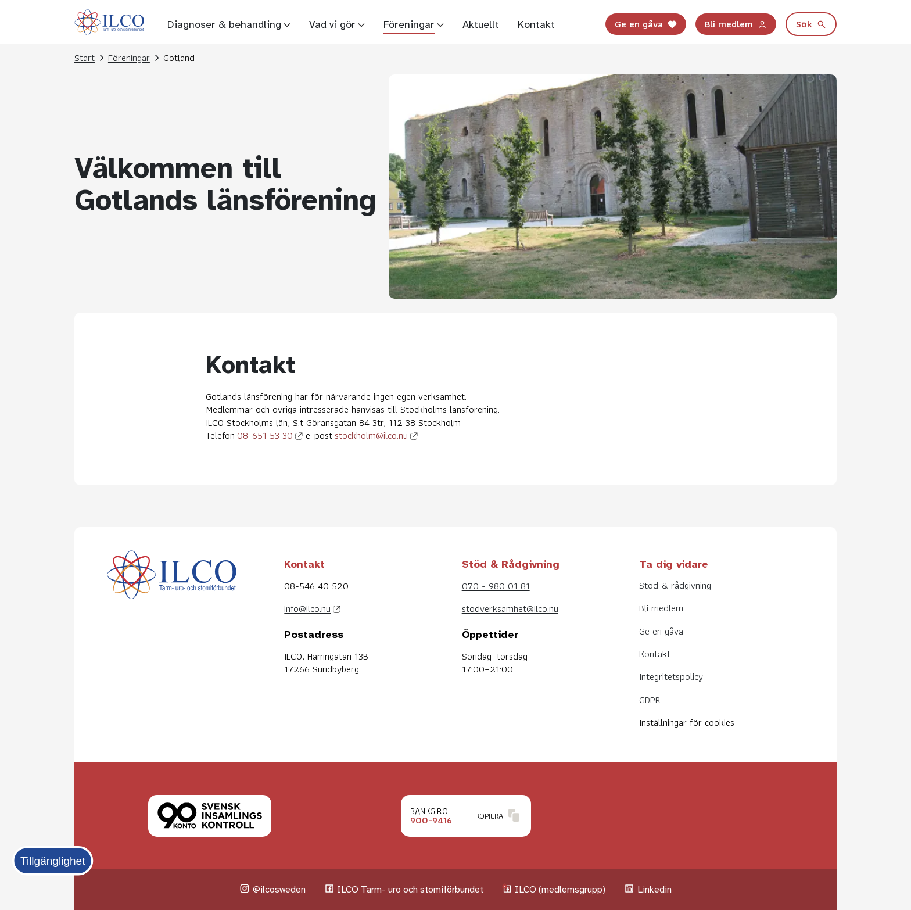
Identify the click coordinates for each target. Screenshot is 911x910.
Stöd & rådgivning (675, 585)
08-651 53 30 (265, 435)
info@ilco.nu (307, 608)
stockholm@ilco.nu (371, 435)
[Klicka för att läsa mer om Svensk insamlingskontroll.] (209, 816)
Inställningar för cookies (686, 722)
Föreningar (409, 24)
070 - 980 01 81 (496, 586)
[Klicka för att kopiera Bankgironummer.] (466, 816)
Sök (811, 24)
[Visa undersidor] (287, 24)
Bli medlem (736, 24)
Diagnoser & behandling (224, 24)
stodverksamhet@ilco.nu (510, 608)
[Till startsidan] (109, 24)
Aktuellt (480, 24)
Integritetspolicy (671, 676)
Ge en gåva (646, 24)
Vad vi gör (332, 24)
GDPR (650, 700)
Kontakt (536, 24)
